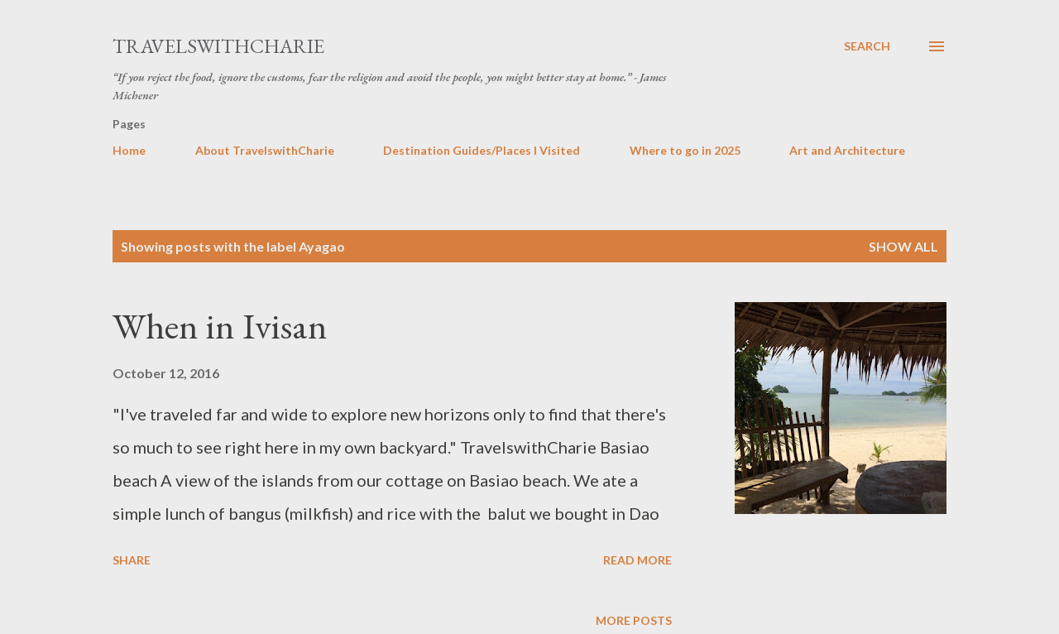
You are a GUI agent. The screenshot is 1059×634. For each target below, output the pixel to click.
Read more (637, 560)
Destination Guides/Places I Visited (481, 150)
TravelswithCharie (218, 46)
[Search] (867, 46)
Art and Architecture (847, 150)
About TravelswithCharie (264, 150)
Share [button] (132, 560)
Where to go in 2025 (685, 150)
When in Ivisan (220, 325)
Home (129, 150)
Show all (903, 246)
